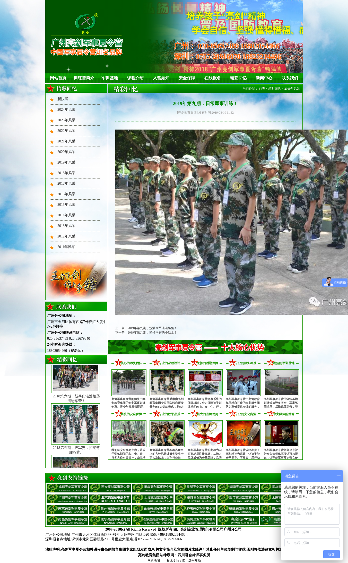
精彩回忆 (238, 78)
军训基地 (109, 78)
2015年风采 (66, 205)
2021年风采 (66, 141)
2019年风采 (66, 162)
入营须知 (161, 78)
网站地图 (153, 560)
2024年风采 (66, 110)
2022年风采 (66, 131)
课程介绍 (135, 78)
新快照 (62, 99)
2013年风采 (66, 226)
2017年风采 (66, 183)
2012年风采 (66, 236)
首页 (262, 88)
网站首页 (58, 78)
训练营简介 (84, 78)
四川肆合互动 (191, 560)
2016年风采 (66, 194)
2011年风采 (66, 247)
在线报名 (212, 78)
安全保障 (187, 78)
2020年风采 (66, 152)
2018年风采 (66, 173)
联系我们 (290, 78)
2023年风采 (66, 120)
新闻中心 (264, 78)
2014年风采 (66, 215)
